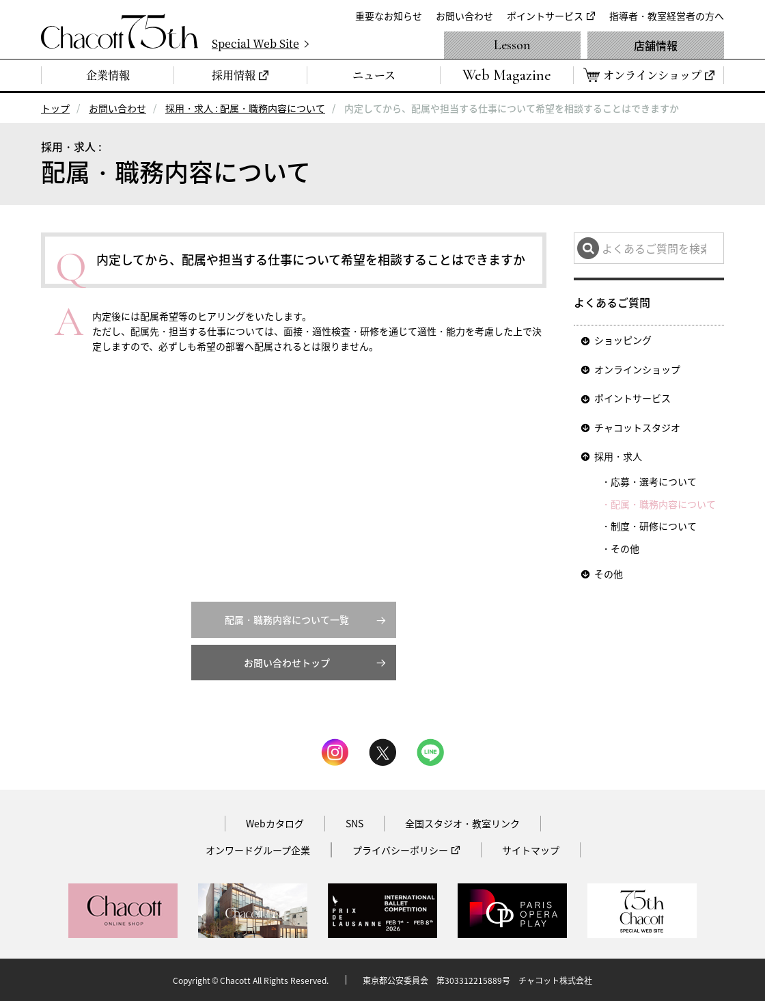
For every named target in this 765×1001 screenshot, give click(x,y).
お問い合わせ (464, 16)
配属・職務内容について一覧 (287, 619)
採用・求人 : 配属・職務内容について (245, 108)
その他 (625, 548)
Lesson (512, 45)
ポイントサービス (545, 16)
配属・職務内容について (663, 504)
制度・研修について (654, 526)
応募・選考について (654, 481)
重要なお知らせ (388, 16)
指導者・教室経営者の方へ (666, 16)
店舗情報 (656, 45)
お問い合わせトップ (287, 662)
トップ (55, 108)
